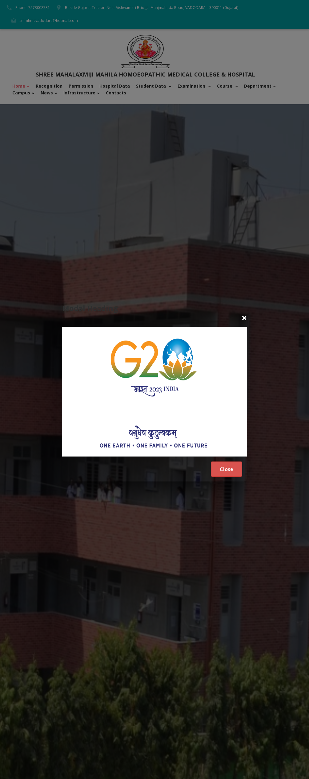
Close (226, 469)
